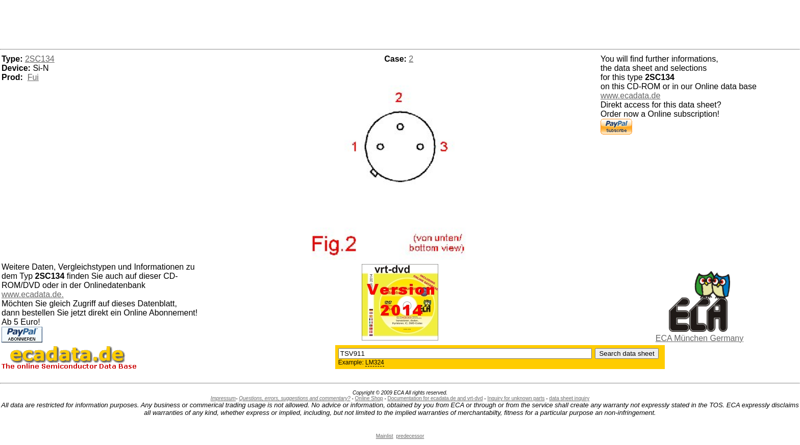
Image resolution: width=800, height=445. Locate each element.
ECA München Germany (700, 338)
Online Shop (369, 398)
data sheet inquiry (569, 398)
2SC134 (40, 59)
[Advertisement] (400, 23)
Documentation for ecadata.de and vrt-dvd (435, 398)
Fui (33, 77)
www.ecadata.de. (33, 294)
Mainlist (384, 436)
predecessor (410, 436)
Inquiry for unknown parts (515, 398)
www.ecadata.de (630, 95)
